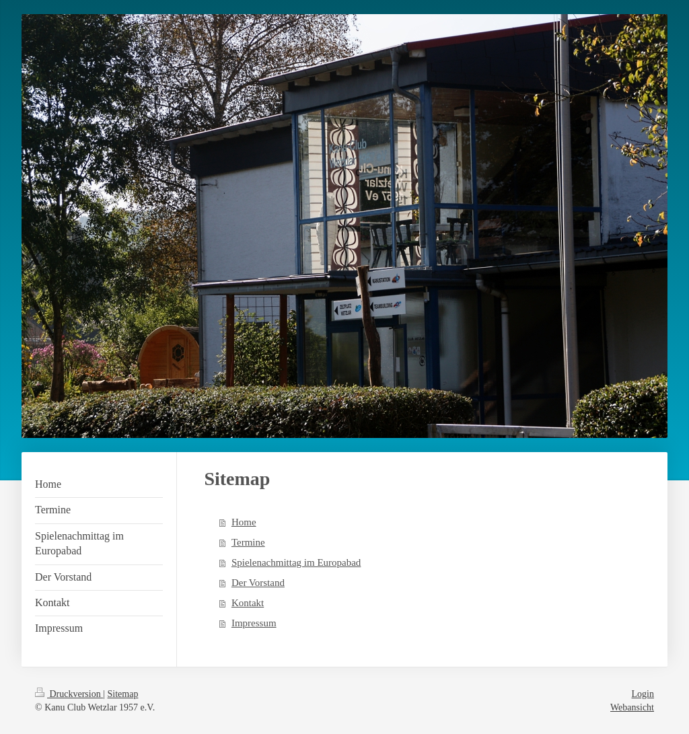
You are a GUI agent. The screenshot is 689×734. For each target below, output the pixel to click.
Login (643, 694)
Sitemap (123, 694)
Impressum (254, 623)
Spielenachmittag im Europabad (296, 562)
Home (243, 522)
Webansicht (632, 707)
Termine (248, 542)
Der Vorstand (258, 582)
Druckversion (69, 694)
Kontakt (247, 602)
